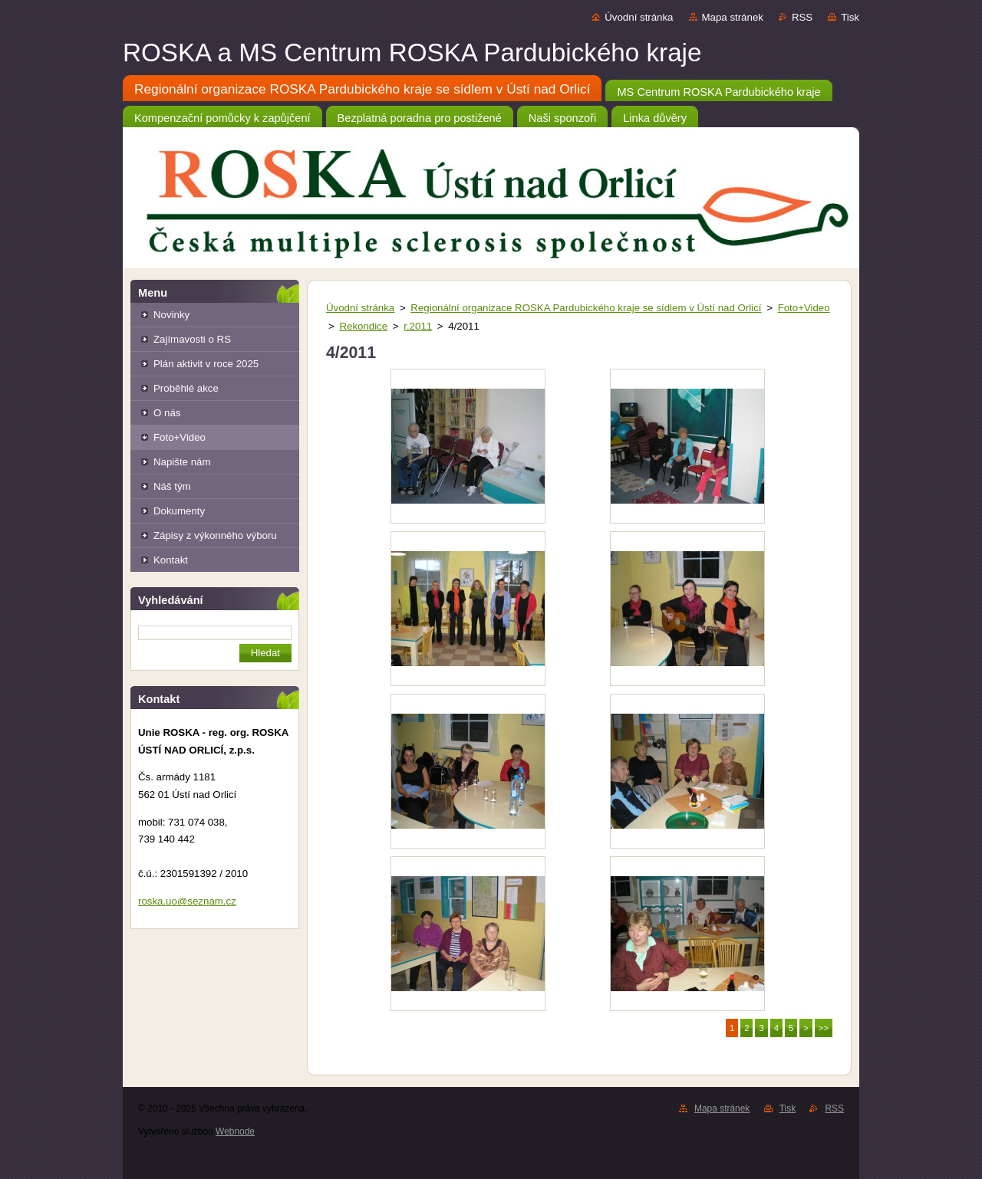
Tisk (850, 17)
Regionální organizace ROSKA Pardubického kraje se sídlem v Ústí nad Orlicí (585, 308)
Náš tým (172, 486)
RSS (802, 17)
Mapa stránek (732, 17)
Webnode (235, 1131)
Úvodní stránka (639, 17)
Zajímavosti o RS (192, 339)
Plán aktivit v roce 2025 (206, 363)
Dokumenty (179, 511)
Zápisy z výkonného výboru (215, 535)
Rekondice (363, 326)
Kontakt (170, 560)
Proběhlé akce (186, 388)
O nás (166, 413)
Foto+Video (179, 437)
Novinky (171, 314)
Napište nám (181, 462)
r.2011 (418, 326)
